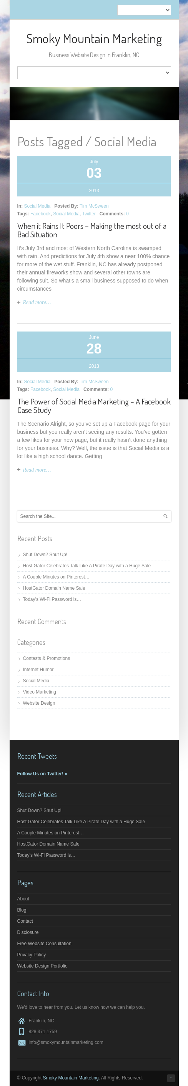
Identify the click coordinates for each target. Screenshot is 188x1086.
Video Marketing (40, 692)
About (23, 899)
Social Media (37, 206)
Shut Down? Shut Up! (45, 554)
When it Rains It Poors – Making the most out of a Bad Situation (91, 229)
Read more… (37, 302)
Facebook (40, 214)
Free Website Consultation (44, 943)
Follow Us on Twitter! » (42, 773)
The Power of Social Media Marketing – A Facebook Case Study (94, 405)
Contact (25, 921)
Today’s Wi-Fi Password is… (52, 599)
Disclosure (28, 932)
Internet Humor (38, 669)
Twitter (89, 214)
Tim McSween (94, 206)
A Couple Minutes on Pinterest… (56, 577)
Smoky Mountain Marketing (94, 38)
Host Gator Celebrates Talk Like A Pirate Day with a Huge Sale (87, 565)
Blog (22, 910)
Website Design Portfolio (42, 966)
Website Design (39, 703)
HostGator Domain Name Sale (54, 588)
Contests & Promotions (46, 658)
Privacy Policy (31, 954)
